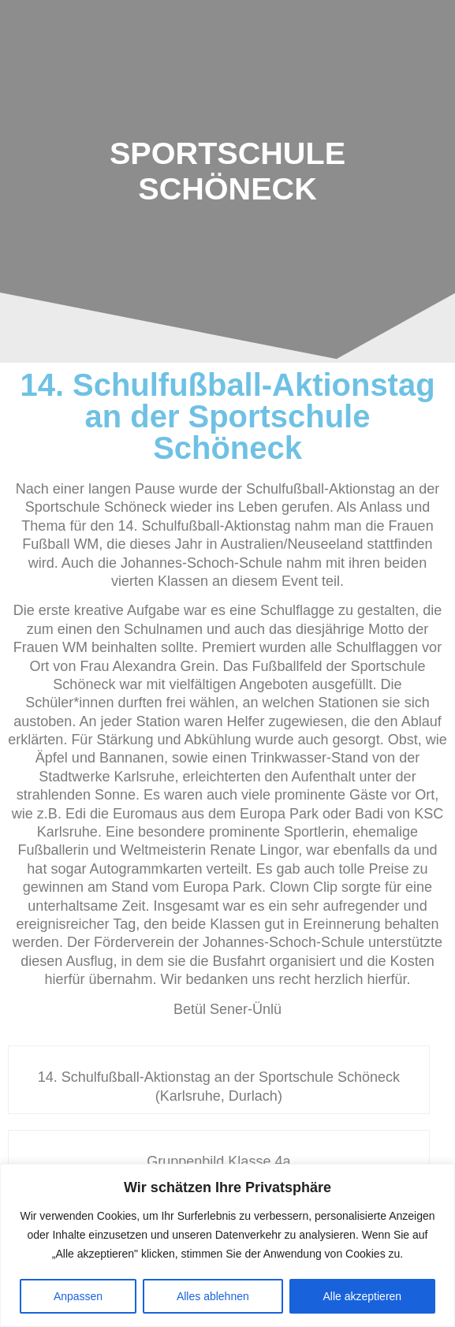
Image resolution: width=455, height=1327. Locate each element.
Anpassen (78, 1296)
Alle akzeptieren (362, 1296)
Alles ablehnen (213, 1296)
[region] (227, 1245)
